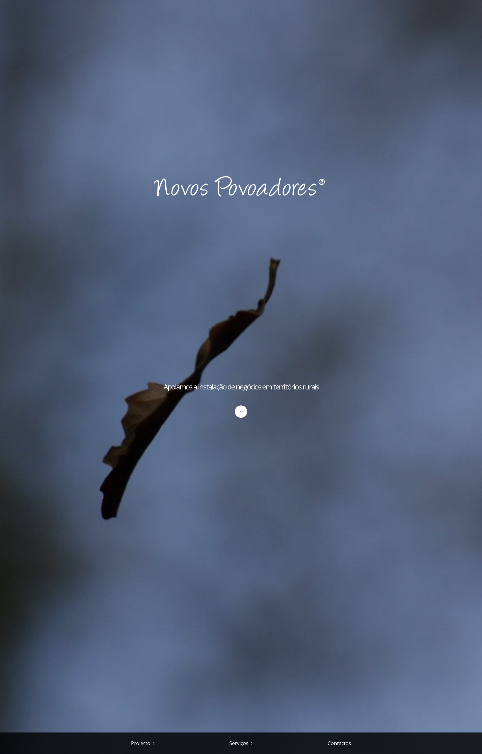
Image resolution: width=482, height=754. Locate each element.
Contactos (339, 743)
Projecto (140, 743)
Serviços (238, 743)
